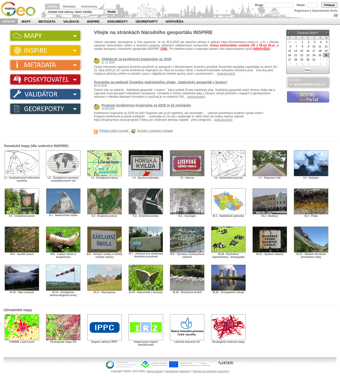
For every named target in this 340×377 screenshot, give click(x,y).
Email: (259, 5)
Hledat (111, 11)
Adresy (52, 6)
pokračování (226, 73)
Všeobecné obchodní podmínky (210, 371)
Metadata (69, 6)
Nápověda (174, 21)
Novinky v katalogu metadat (155, 130)
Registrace (302, 10)
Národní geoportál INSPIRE (20, 9)
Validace (71, 21)
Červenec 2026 (306, 32)
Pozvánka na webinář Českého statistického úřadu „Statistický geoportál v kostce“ (161, 82)
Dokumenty (89, 6)
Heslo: (300, 5)
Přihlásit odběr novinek (113, 130)
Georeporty (147, 21)
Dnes (308, 70)
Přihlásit (329, 5)
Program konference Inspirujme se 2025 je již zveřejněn (146, 105)
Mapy (26, 21)
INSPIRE (93, 21)
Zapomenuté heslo (325, 10)
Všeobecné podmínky (177, 371)
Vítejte (8, 21)
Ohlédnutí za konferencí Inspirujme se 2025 (136, 59)
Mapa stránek (155, 371)
